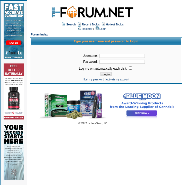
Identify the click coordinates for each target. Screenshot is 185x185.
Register (85, 28)
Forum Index (39, 34)
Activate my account (117, 79)
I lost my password (93, 79)
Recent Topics (91, 24)
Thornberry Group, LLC (96, 123)
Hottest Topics (115, 24)
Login (101, 28)
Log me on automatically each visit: (105, 68)
